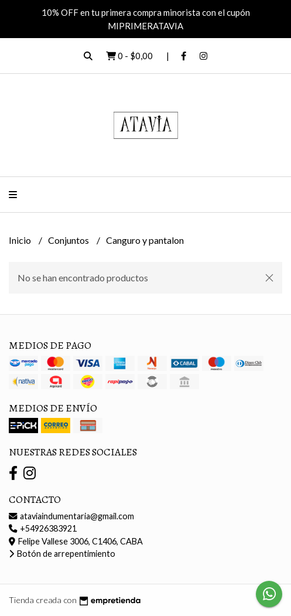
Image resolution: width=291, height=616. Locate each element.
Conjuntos (69, 240)
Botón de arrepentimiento (62, 554)
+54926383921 (43, 528)
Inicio (21, 240)
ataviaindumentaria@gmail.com (71, 516)
